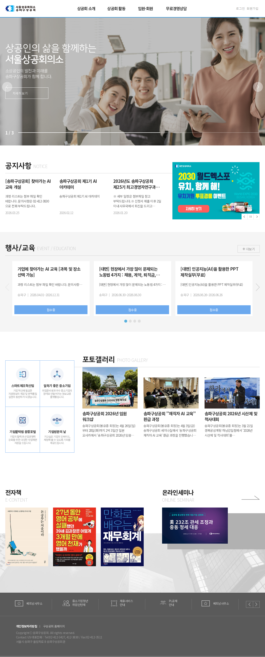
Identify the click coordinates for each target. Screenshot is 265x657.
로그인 (241, 8)
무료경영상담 (176, 8)
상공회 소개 (86, 8)
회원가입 (253, 8)
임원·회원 (145, 8)
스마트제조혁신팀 (22, 386)
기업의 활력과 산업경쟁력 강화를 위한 (22, 440)
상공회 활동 (116, 8)
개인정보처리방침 (26, 626)
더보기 (250, 249)
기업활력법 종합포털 (23, 432)
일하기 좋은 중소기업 (57, 386)
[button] (258, 87)
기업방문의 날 (57, 432)
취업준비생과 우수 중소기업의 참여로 (57, 394)
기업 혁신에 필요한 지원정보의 (22, 394)
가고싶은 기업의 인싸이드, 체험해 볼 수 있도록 (57, 440)
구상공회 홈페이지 (54, 626)
